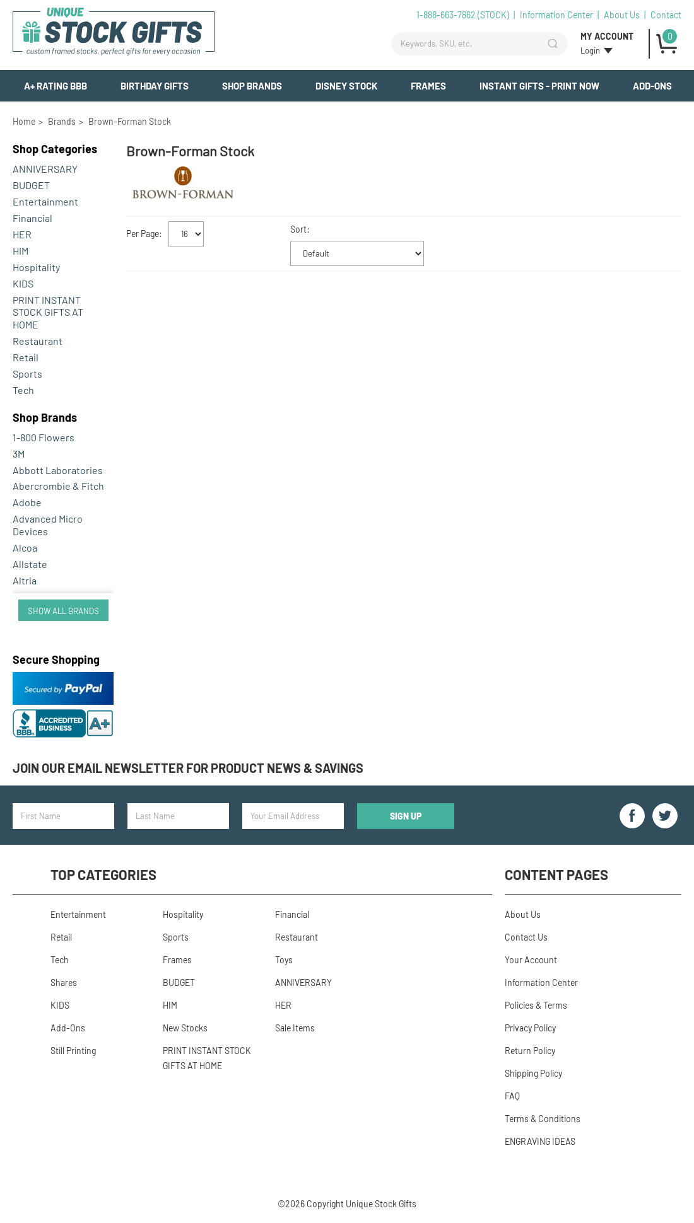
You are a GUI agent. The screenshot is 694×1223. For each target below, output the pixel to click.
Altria (25, 580)
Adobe (27, 502)
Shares (63, 982)
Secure (56, 659)
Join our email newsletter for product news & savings (188, 767)
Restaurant (37, 341)
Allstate (30, 564)
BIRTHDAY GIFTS (155, 85)
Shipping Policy (533, 1073)
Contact (665, 14)
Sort (298, 229)
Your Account (531, 959)
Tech (23, 390)
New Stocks (185, 1028)
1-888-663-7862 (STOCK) (462, 14)
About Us (622, 14)
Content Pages (556, 874)
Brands (45, 417)
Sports (27, 374)
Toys (284, 959)
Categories (55, 149)
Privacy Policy (530, 1028)
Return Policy (530, 1050)
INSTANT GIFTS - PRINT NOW (539, 85)
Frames (428, 85)
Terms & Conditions (542, 1118)
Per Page (142, 233)
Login (590, 50)
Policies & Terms (536, 1005)
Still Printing (73, 1050)
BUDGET (31, 185)
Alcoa (25, 548)
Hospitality (36, 267)
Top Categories (103, 874)
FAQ (512, 1096)
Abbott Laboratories (58, 470)
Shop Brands (252, 85)
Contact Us (526, 937)
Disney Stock (346, 85)
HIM (20, 251)
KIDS (23, 283)
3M (19, 454)
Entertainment (45, 201)
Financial (32, 218)
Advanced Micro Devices (48, 525)
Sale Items (295, 1028)
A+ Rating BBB (55, 85)
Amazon (30, 597)
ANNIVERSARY (45, 169)
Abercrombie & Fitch (58, 486)
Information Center (556, 14)
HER (22, 234)
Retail (25, 357)
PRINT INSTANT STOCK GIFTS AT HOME (48, 312)
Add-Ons (652, 85)
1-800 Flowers (43, 437)
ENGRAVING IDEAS (540, 1141)
